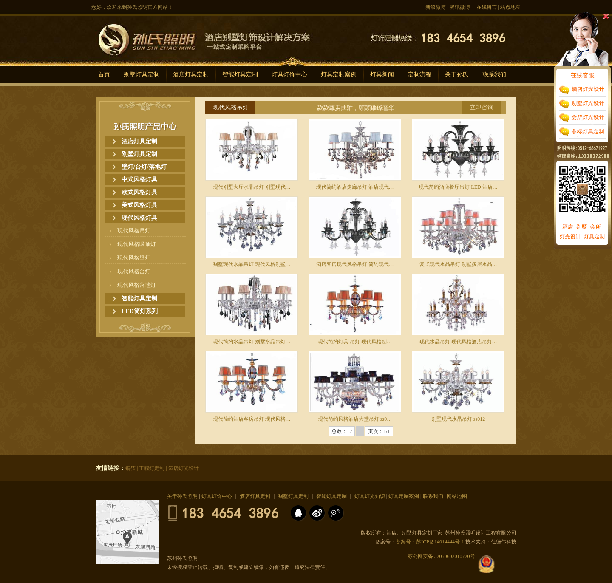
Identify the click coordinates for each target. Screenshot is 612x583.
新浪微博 (435, 7)
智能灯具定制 (240, 74)
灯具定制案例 (339, 74)
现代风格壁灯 (133, 258)
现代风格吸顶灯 (136, 244)
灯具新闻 (382, 74)
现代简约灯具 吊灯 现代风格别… (355, 342)
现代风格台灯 (133, 271)
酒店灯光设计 (183, 468)
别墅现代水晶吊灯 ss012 (458, 419)
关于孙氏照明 (182, 496)
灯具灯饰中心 (289, 74)
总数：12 (342, 431)
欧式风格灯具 (139, 192)
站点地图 (510, 7)
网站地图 (457, 496)
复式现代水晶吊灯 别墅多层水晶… (458, 264)
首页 (104, 74)
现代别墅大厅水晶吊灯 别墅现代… (252, 187)
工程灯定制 (151, 468)
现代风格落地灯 (136, 285)
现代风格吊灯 (133, 230)
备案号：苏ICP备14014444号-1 (430, 542)
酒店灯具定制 (191, 74)
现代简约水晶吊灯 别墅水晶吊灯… (252, 342)
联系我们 (494, 74)
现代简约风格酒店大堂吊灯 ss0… (355, 419)
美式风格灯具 (139, 205)
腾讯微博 (460, 7)
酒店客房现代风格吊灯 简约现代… (355, 264)
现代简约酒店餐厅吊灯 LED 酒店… (458, 187)
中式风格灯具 (139, 179)
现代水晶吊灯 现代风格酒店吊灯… (458, 342)
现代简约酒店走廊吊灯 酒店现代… (355, 187)
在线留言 (486, 7)
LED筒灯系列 (140, 311)
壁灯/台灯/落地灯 (144, 167)
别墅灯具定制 (141, 74)
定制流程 (419, 74)
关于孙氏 (457, 74)
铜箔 (130, 468)
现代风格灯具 (139, 218)
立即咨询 (481, 107)
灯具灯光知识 (369, 496)
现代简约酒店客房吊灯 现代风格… (252, 419)
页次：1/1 (379, 431)
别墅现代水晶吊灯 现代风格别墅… (252, 264)
